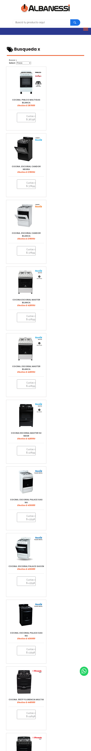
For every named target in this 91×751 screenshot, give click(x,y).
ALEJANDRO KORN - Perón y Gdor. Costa (24, 712)
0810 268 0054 (13, 677)
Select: (12, 63)
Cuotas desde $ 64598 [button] (29, 515)
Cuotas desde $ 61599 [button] (69, 448)
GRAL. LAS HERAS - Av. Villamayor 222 (49, 715)
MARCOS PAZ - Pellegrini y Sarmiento (22, 721)
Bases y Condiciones (14, 700)
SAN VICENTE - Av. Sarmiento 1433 (60, 724)
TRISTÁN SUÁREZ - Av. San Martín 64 (22, 727)
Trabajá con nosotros (16, 686)
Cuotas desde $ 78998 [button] (69, 582)
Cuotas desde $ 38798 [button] (29, 115)
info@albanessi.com (16, 681)
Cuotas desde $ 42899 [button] (69, 182)
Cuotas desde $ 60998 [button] (29, 448)
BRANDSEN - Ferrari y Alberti (59, 712)
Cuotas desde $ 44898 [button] (69, 382)
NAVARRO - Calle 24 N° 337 (54, 721)
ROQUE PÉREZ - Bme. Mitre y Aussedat (23, 724)
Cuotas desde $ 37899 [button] (69, 115)
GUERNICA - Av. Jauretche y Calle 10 (22, 718)
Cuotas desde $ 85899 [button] (29, 582)
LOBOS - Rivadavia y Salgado (56, 718)
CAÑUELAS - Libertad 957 (16, 715)
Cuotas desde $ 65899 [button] (69, 515)
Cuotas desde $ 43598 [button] (29, 315)
